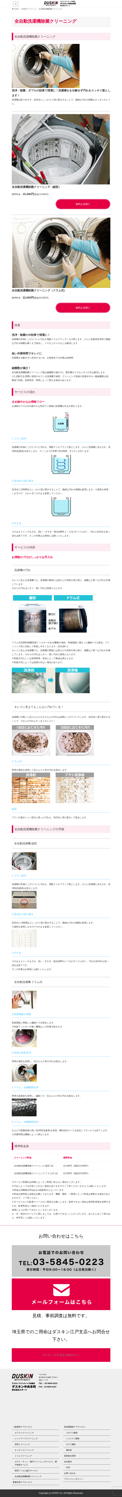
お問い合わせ (70, 1473)
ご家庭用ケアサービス (22, 1427)
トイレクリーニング (23, 1456)
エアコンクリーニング (24, 1433)
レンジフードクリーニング (26, 1438)
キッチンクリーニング (24, 1450)
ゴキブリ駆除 (71, 1433)
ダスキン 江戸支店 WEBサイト (61, 1354)
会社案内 (68, 1462)
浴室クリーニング (22, 1444)
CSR (68, 1467)
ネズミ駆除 (71, 1444)
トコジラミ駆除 (72, 1438)
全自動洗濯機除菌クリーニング (28, 1476)
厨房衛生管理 (70, 1456)
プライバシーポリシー (73, 1479)
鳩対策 (69, 1450)
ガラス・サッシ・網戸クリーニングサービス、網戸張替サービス (36, 1463)
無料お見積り (83, 204)
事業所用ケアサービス (22, 1482)
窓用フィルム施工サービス (26, 1470)
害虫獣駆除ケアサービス (74, 1427)
